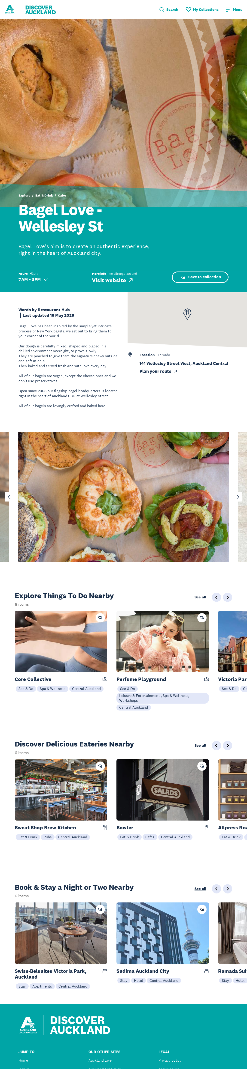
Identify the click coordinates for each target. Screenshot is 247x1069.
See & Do (25, 688)
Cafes (62, 195)
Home (23, 1060)
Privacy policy (170, 1060)
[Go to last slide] (9, 497)
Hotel (138, 980)
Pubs (48, 837)
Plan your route (159, 371)
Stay (22, 986)
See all (200, 597)
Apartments (42, 986)
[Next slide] (237, 497)
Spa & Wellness (52, 688)
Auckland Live (100, 1060)
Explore (24, 195)
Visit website (113, 280)
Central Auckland (86, 688)
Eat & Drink (44, 195)
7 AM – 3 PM (33, 279)
